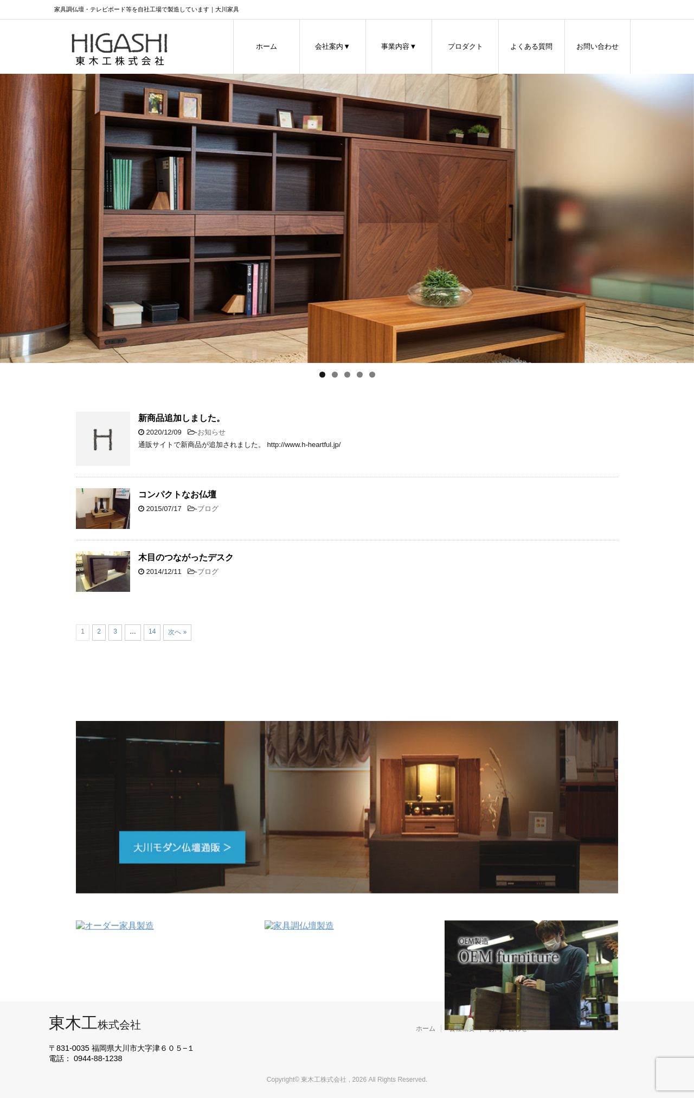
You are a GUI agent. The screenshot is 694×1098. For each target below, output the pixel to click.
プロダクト (465, 46)
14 (152, 631)
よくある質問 (531, 46)
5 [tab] (372, 375)
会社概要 (462, 1028)
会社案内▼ (332, 46)
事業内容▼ (398, 46)
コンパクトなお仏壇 (177, 494)
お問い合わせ (597, 46)
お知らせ (211, 432)
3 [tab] (347, 375)
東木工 (95, 1023)
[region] (347, 218)
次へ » (177, 632)
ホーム (266, 46)
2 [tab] (335, 375)
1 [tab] (322, 375)
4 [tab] (360, 375)
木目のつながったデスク (186, 557)
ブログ (208, 509)
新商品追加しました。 (181, 418)
